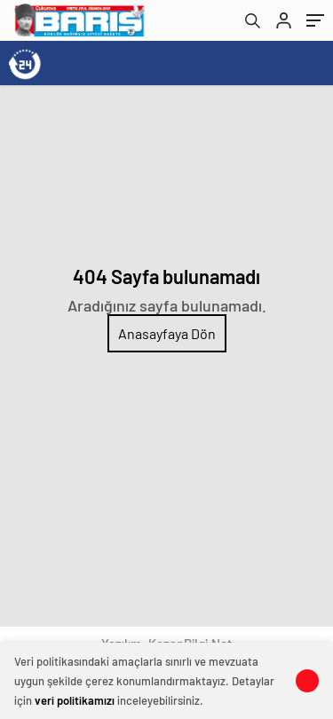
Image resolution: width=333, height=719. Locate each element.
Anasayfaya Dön (167, 333)
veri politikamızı (75, 700)
